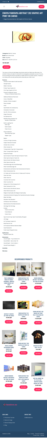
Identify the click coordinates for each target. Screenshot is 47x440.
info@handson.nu (40, 1)
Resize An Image (8, 420)
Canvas (14, 53)
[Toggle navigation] (4, 6)
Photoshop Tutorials (9, 417)
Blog (6, 425)
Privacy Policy (36, 435)
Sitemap (42, 435)
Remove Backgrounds (10, 422)
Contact (32, 433)
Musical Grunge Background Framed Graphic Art (9, 347)
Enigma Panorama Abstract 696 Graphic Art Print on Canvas (8, 377)
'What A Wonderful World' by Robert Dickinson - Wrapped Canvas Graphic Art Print (9, 281)
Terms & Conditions (39, 433)
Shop (41, 6)
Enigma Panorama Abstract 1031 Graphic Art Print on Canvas (38, 279)
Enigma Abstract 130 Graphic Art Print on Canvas (23, 314)
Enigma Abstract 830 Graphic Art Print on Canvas (23, 279)
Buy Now (6, 67)
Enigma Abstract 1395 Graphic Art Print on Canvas (23, 345)
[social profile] (8, 1)
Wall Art (10, 53)
